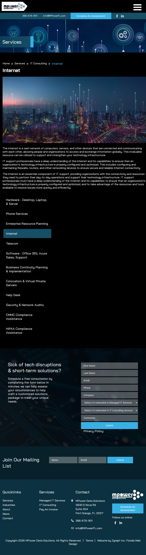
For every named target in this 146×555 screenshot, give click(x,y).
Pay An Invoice (48, 509)
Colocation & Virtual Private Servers (26, 283)
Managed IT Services (52, 500)
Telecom (12, 243)
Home (6, 63)
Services (20, 63)
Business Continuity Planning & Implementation (27, 269)
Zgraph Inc (118, 540)
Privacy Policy (93, 431)
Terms (89, 540)
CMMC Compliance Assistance (19, 317)
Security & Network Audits (25, 305)
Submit (109, 425)
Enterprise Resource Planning (27, 224)
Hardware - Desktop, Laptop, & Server (26, 202)
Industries (9, 505)
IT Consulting (38, 63)
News (6, 513)
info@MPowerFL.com (54, 15)
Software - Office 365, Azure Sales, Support (26, 255)
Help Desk (13, 295)
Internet (11, 233)
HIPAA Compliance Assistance (19, 331)
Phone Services (17, 214)
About (6, 509)
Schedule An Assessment (91, 15)
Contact (8, 518)
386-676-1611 (29, 15)
